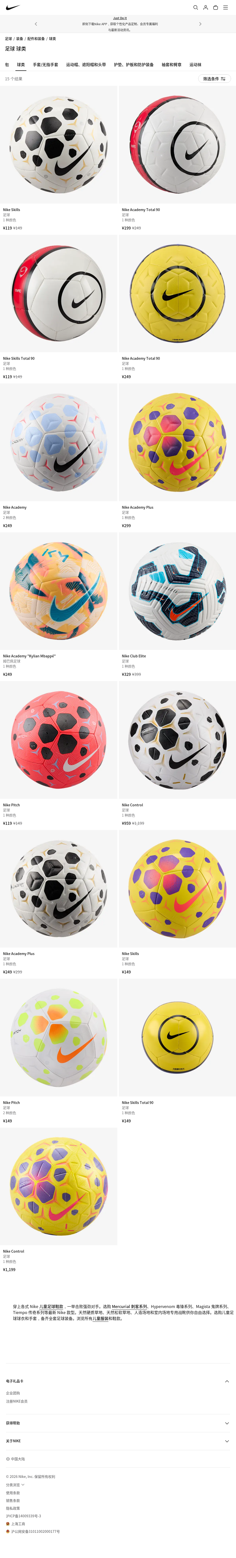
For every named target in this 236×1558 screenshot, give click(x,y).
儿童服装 (100, 1318)
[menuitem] (16, 1485)
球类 (52, 38)
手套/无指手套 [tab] (45, 64)
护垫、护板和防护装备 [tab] (134, 64)
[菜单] (225, 7)
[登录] (205, 7)
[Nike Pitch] (58, 740)
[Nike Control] (177, 740)
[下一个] (200, 24)
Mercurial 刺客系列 (129, 1306)
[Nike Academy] (58, 442)
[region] (118, 66)
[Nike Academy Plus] (177, 442)
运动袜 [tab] (195, 64)
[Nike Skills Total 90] (58, 294)
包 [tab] (7, 64)
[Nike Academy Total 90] (177, 145)
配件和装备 (36, 38)
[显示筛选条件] (214, 78)
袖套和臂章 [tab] (172, 64)
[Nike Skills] (58, 145)
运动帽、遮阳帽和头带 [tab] (86, 64)
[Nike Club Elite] (177, 591)
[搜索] (195, 7)
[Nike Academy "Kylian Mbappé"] (58, 591)
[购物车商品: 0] (215, 7)
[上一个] (36, 24)
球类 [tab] (21, 64)
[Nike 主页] (13, 7)
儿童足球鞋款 (51, 1306)
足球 (8, 38)
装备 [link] (19, 38)
